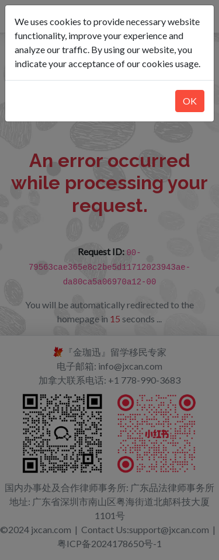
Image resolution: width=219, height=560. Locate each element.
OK (190, 100)
